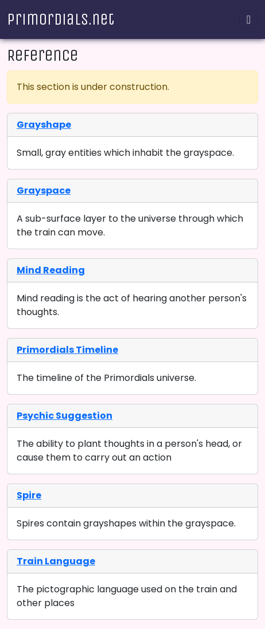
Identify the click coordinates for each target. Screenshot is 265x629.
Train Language (56, 561)
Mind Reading (51, 270)
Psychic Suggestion (64, 415)
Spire (29, 495)
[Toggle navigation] (248, 19)
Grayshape (44, 124)
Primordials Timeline (67, 349)
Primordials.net (60, 19)
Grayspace (44, 190)
